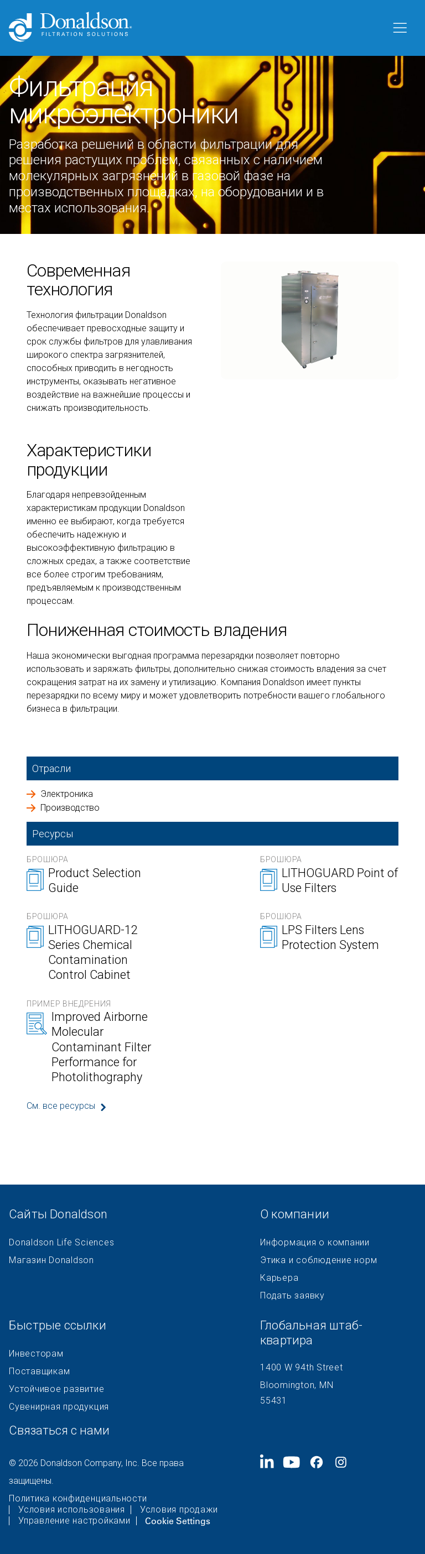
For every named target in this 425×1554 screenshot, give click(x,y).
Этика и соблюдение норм (318, 1260)
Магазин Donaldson (51, 1260)
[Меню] (399, 28)
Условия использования (71, 1509)
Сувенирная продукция (59, 1406)
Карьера (279, 1278)
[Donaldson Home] (195, 28)
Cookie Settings (177, 1520)
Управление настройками (74, 1520)
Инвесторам (36, 1353)
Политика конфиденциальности (78, 1498)
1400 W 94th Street (301, 1367)
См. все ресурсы (61, 1106)
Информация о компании (315, 1242)
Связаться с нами (59, 1430)
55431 (273, 1400)
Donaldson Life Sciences (61, 1242)
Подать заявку (292, 1295)
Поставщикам (39, 1371)
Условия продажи (179, 1509)
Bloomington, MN (296, 1385)
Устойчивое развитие (56, 1389)
